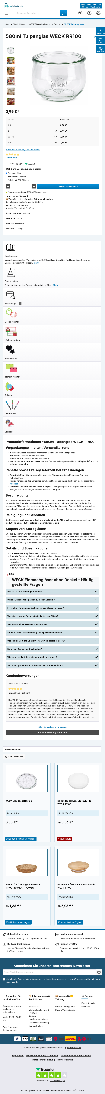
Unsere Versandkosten (65, 1010)
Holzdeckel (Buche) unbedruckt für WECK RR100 (76, 886)
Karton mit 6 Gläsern (17, 176)
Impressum (34, 1006)
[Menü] (6, 13)
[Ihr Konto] (89, 13)
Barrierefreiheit (36, 1026)
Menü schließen (14, 756)
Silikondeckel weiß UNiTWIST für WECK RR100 (74, 803)
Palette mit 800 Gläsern (18, 180)
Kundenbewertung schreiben (52, 732)
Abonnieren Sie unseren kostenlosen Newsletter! (52, 966)
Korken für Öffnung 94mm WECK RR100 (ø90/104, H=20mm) (23, 886)
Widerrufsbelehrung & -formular (42, 1055)
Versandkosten (74, 1047)
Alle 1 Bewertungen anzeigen (53, 727)
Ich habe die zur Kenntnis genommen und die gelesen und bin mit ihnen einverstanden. (53, 980)
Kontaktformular (10, 1030)
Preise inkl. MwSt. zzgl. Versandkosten (23, 149)
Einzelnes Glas (14, 173)
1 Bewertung (11, 157)
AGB (74, 979)
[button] (52, 583)
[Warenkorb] (98, 13)
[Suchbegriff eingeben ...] (38, 13)
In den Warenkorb (68, 186)
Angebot (14, 484)
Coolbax (66, 1090)
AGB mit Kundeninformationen (76, 1055)
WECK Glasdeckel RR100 (19, 801)
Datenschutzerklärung (39, 1022)
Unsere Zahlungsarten (65, 1006)
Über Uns (85, 1007)
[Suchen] (63, 13)
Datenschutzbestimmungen (30, 979)
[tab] (52, 253)
